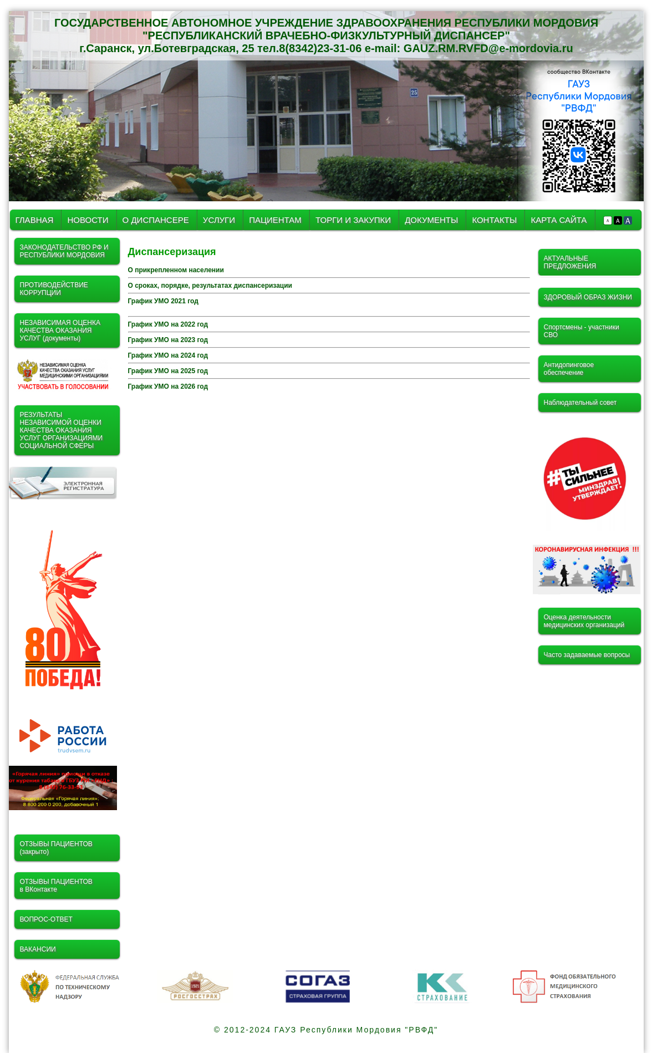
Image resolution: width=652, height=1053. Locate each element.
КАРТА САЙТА (559, 220)
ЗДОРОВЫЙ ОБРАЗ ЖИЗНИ (588, 297)
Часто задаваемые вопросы (587, 655)
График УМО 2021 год (163, 301)
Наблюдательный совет (580, 402)
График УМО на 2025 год (168, 371)
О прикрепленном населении (176, 270)
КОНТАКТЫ (494, 220)
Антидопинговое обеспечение (569, 369)
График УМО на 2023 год (168, 340)
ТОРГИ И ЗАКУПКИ (354, 220)
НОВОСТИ (87, 220)
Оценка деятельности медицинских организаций (584, 621)
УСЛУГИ (220, 220)
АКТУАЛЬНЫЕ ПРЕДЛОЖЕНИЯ (570, 262)
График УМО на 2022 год (168, 324)
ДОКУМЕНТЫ (432, 220)
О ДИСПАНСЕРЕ (156, 220)
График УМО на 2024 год (168, 355)
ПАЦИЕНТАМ (275, 220)
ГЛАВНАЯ (35, 220)
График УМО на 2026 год (168, 386)
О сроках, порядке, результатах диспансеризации (210, 285)
